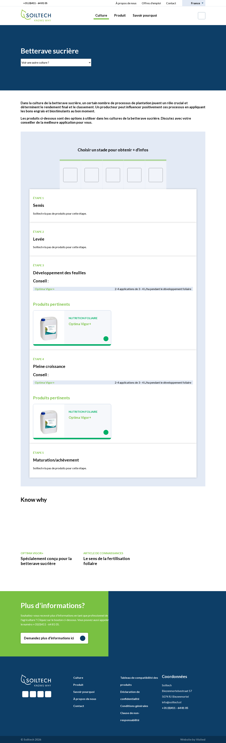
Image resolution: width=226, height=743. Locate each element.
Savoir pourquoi (145, 15)
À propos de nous (126, 3)
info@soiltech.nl (171, 702)
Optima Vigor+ (45, 289)
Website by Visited (192, 739)
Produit (120, 15)
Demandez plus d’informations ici (54, 638)
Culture (101, 15)
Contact (171, 3)
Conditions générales (134, 706)
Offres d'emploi (151, 3)
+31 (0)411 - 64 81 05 (35, 3)
